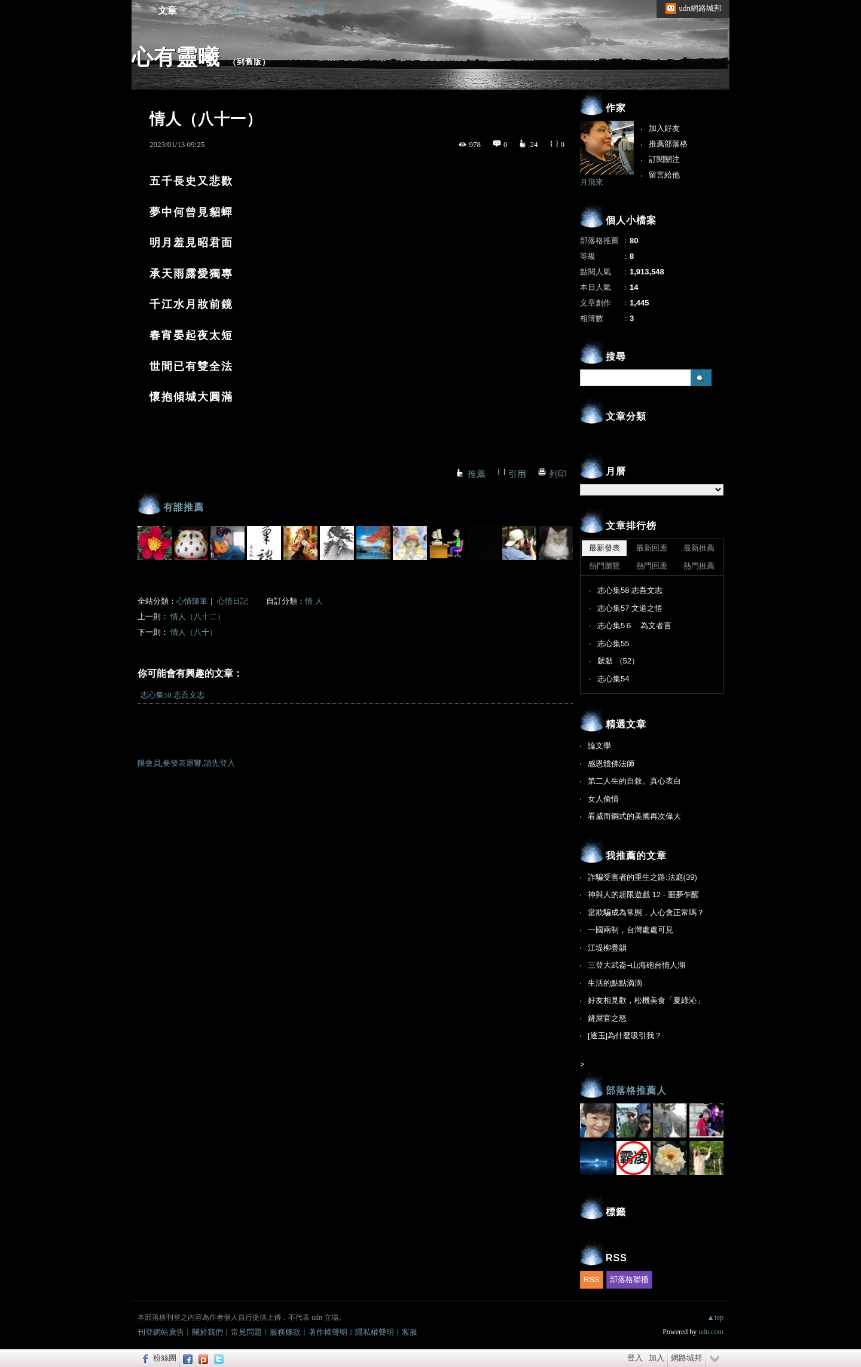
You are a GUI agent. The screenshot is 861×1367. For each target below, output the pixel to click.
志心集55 (613, 643)
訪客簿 (311, 10)
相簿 (239, 10)
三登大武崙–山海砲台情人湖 (636, 965)
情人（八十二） (197, 616)
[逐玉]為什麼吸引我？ (625, 1035)
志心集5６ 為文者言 (634, 625)
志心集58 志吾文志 (172, 694)
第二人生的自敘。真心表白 (634, 780)
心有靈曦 (176, 57)
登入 (635, 1357)
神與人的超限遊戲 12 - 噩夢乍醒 (643, 894)
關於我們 (207, 1332)
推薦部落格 (668, 143)
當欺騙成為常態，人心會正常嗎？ (646, 912)
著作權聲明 (328, 1332)
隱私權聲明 (374, 1332)
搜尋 (701, 377)
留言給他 (664, 174)
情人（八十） (193, 632)
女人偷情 (603, 798)
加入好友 (664, 128)
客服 (409, 1332)
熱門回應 (651, 565)
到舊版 (249, 61)
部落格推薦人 (636, 1090)
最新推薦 (699, 547)
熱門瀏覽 (604, 565)
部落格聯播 (629, 1279)
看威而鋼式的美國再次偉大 (634, 816)
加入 (656, 1357)
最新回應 (651, 547)
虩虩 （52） (618, 660)
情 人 (313, 601)
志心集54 (613, 678)
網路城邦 (686, 1357)
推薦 (477, 474)
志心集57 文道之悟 (629, 608)
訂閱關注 (664, 159)
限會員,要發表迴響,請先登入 (186, 763)
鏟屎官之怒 (607, 1018)
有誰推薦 (183, 507)
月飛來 (591, 182)
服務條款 (285, 1332)
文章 (167, 10)
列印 (558, 474)
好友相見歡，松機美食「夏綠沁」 (646, 1000)
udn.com (710, 1332)
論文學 (599, 745)
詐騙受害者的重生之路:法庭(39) (642, 877)
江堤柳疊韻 (607, 947)
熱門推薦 (699, 565)
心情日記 (232, 601)
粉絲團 (164, 1357)
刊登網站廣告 (161, 1332)
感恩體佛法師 (611, 763)
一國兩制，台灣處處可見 (630, 929)
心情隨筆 (191, 601)
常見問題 (246, 1332)
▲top (715, 1317)
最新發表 (604, 547)
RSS (592, 1279)
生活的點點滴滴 (615, 982)
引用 (517, 474)
